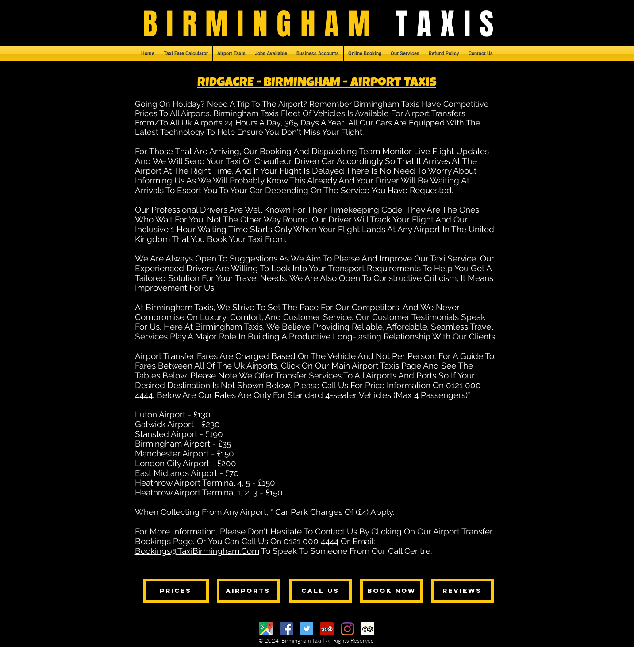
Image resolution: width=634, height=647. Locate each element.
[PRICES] (176, 591)
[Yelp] (327, 628)
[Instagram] (347, 628)
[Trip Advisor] (367, 628)
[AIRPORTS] (248, 591)
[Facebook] (286, 628)
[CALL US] (320, 591)
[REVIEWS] (462, 591)
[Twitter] (306, 628)
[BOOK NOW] (391, 591)
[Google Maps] (266, 628)
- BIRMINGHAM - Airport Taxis (346, 83)
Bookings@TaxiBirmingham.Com (197, 551)
